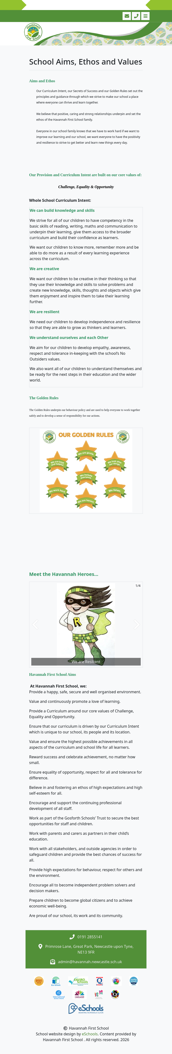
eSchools (90, 1034)
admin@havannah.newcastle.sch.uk (90, 961)
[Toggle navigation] (145, 16)
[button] (35, 625)
